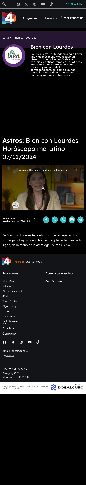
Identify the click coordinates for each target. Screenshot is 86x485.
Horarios (51, 18)
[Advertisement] (31, 107)
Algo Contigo (9, 306)
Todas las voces (11, 316)
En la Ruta (8, 328)
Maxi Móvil (8, 281)
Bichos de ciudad (12, 291)
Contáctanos (53, 281)
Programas (30, 18)
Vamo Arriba (9, 301)
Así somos (8, 286)
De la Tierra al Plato (10, 322)
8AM (5, 296)
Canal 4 (7, 37)
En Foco (6, 311)
